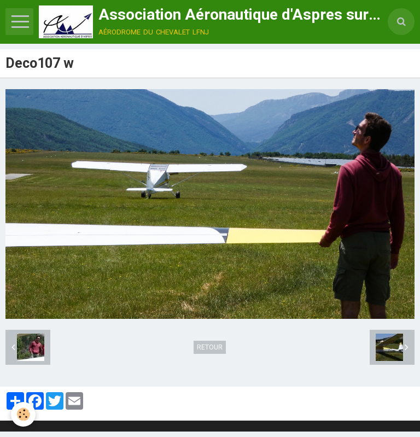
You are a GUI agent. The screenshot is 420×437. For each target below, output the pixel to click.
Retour (210, 347)
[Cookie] (23, 414)
